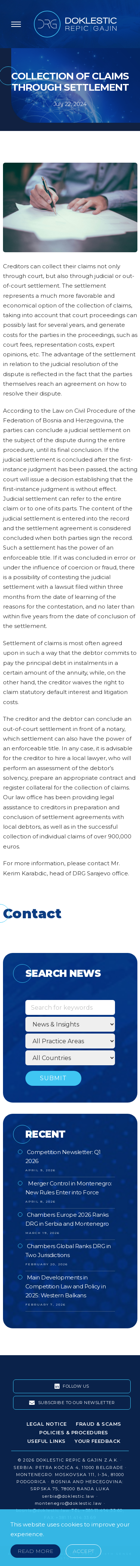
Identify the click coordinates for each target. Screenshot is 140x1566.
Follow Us (72, 1387)
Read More (35, 1551)
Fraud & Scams (98, 1424)
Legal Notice (47, 1424)
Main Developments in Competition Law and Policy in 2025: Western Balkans (65, 1286)
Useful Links (46, 1441)
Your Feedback (98, 1441)
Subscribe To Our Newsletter (72, 1403)
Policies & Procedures (73, 1432)
